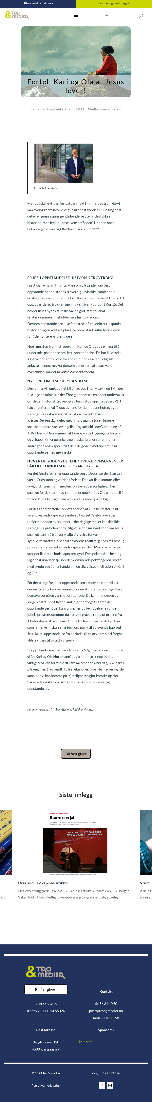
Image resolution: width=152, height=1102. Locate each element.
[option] (76, 857)
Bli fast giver (75, 753)
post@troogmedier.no (106, 1011)
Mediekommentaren (104, 109)
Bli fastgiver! (46, 989)
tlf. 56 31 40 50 (106, 1003)
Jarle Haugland (48, 109)
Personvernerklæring (45, 1085)
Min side (85, 1041)
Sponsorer (106, 1030)
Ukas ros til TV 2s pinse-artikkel (43, 883)
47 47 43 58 (110, 1018)
